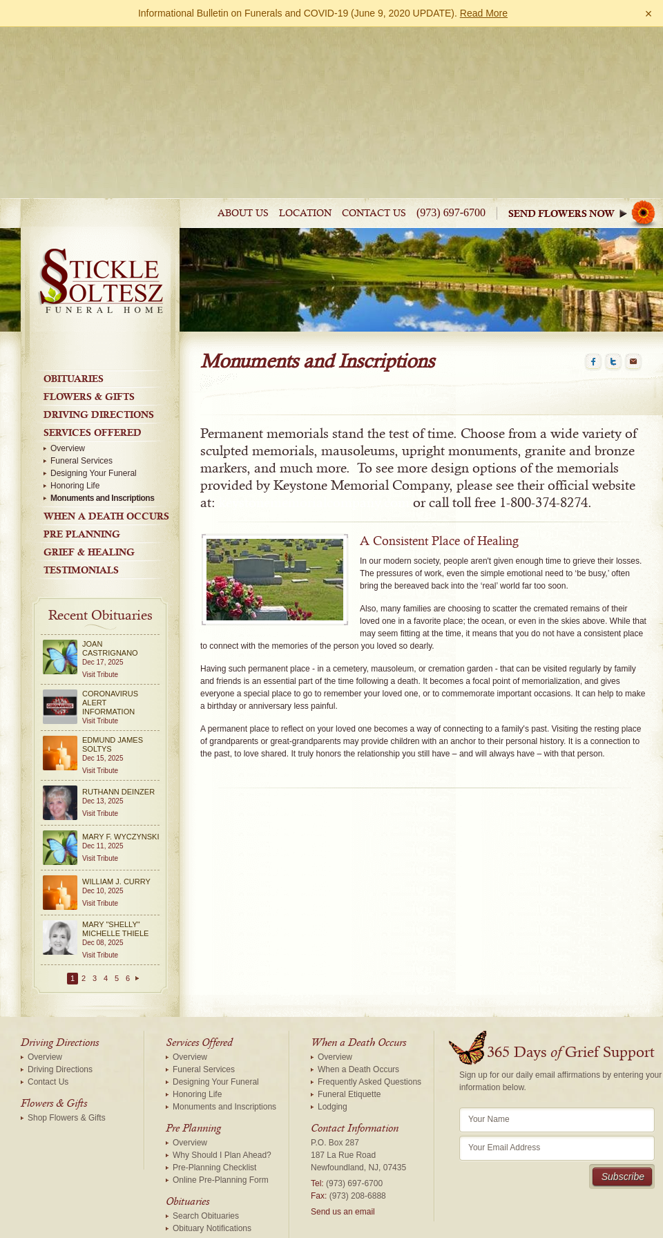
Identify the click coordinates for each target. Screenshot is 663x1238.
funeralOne (474, 1225)
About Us (243, 63)
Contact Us (374, 63)
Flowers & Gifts (89, 245)
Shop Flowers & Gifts (67, 967)
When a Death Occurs (106, 365)
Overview (67, 298)
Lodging (332, 956)
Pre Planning (82, 383)
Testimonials (81, 419)
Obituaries (74, 228)
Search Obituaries (206, 1065)
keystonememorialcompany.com (314, 352)
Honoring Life (74, 335)
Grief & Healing (89, 401)
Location (305, 63)
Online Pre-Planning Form (221, 1029)
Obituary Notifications (212, 1078)
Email (633, 211)
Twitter (613, 211)
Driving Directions (99, 263)
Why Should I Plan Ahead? (222, 1004)
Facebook (593, 211)
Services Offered (93, 281)
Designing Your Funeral (93, 322)
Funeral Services (81, 310)
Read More (484, 13)
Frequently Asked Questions (369, 931)
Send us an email (343, 1061)
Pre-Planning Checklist (214, 1017)
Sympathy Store (585, 62)
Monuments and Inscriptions (102, 347)
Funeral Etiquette (349, 944)
